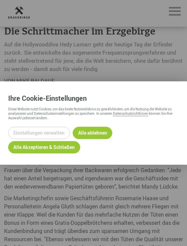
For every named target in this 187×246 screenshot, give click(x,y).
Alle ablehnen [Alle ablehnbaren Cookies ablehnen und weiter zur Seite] (92, 132)
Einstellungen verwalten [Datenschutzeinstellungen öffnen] (38, 132)
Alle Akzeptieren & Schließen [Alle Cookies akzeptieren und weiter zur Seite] (44, 147)
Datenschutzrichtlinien (130, 113)
